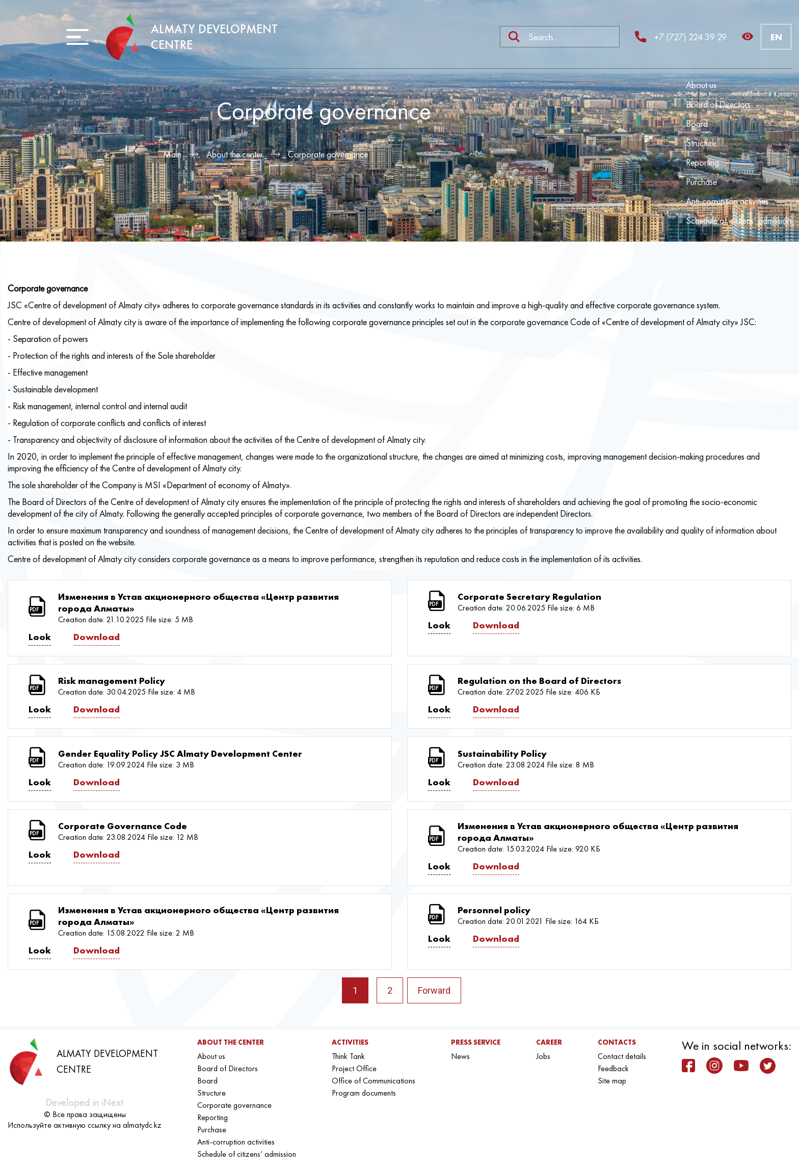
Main (172, 154)
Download (96, 637)
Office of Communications (373, 1080)
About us (701, 85)
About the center (234, 154)
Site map (612, 1080)
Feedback (613, 1068)
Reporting (702, 162)
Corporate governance (328, 154)
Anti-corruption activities (727, 201)
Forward (434, 990)
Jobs (543, 1056)
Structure (701, 143)
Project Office (354, 1068)
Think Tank (348, 1056)
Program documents (364, 1092)
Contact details (622, 1056)
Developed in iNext (84, 1102)
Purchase (701, 182)
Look (40, 637)
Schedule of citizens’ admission (738, 220)
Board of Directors (718, 104)
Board (697, 123)
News (460, 1056)
